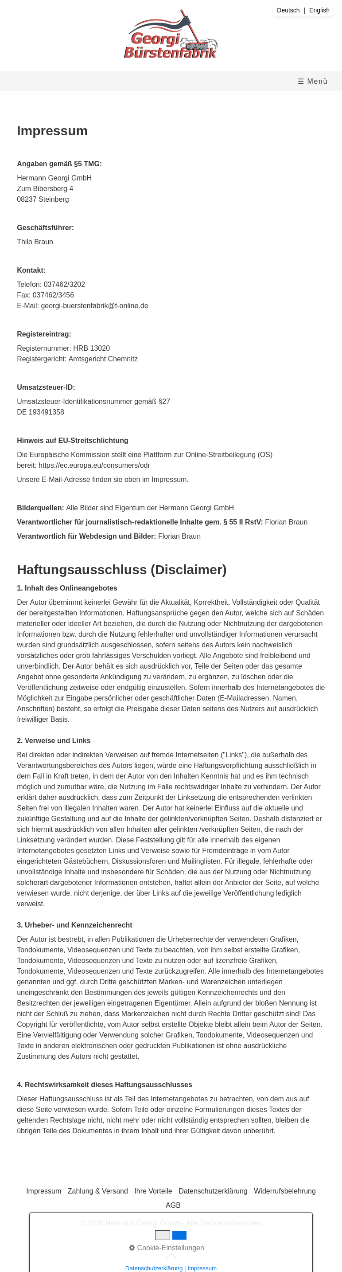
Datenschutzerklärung (213, 1191)
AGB (173, 1205)
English (319, 10)
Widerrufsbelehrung (285, 1191)
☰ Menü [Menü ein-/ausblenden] (313, 81)
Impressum (43, 1191)
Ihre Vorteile (153, 1191)
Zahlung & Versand (98, 1191)
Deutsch (288, 10)
